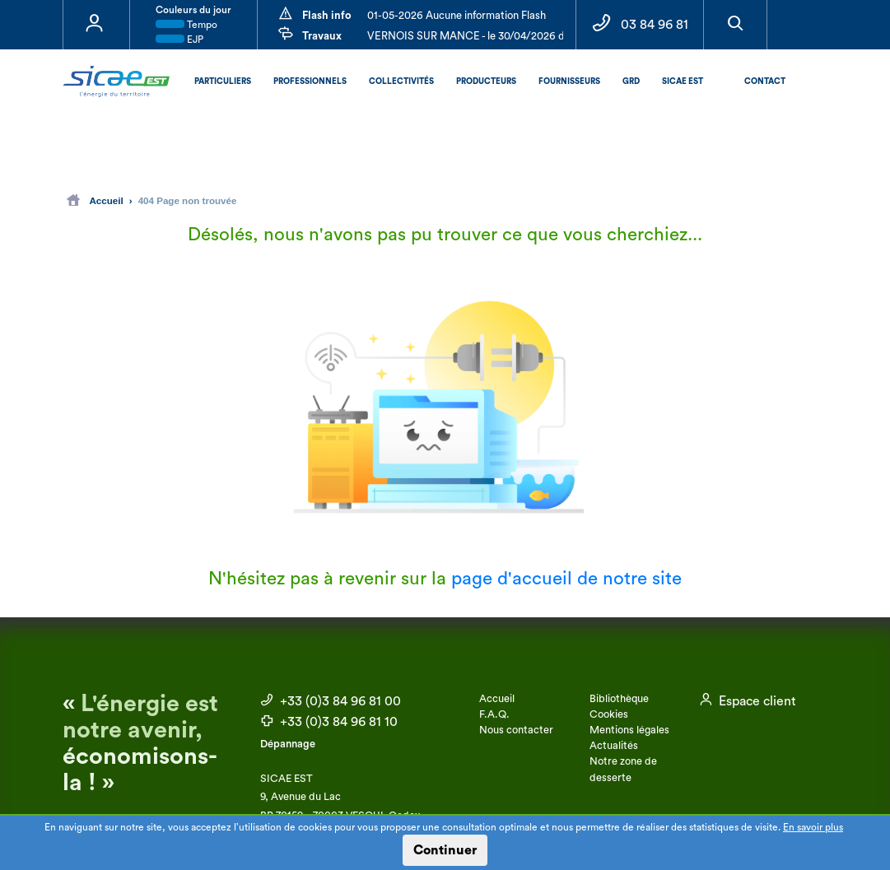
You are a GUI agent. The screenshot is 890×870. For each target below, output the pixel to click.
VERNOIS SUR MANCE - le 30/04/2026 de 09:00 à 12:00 (503, 35)
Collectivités (401, 81)
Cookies (608, 714)
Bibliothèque (619, 699)
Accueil (95, 200)
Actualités (613, 746)
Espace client (747, 701)
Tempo (186, 25)
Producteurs (486, 81)
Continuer (445, 850)
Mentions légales (629, 730)
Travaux (322, 35)
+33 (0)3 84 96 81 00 (330, 701)
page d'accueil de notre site (566, 579)
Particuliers (222, 81)
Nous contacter (516, 730)
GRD (631, 81)
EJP (179, 39)
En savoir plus (813, 827)
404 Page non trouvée (187, 200)
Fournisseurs (569, 81)
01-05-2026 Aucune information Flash (456, 15)
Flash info (327, 15)
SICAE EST (682, 81)
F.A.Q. (494, 714)
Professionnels (310, 81)
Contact (764, 81)
